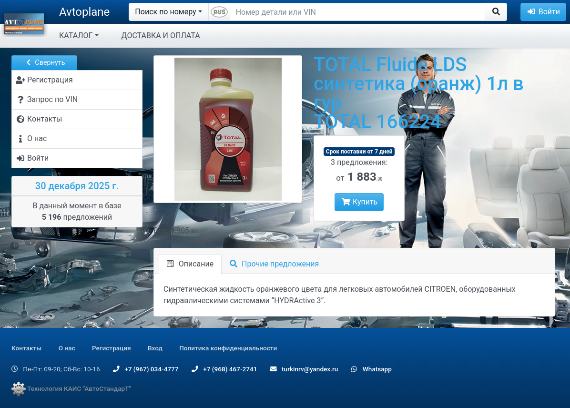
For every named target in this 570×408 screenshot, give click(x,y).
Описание (190, 263)
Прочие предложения (274, 263)
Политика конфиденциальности (228, 348)
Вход (155, 348)
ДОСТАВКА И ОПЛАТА (161, 35)
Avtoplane (84, 12)
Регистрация (111, 348)
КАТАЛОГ (75, 35)
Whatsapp (371, 369)
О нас (67, 348)
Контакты (26, 348)
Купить (359, 201)
